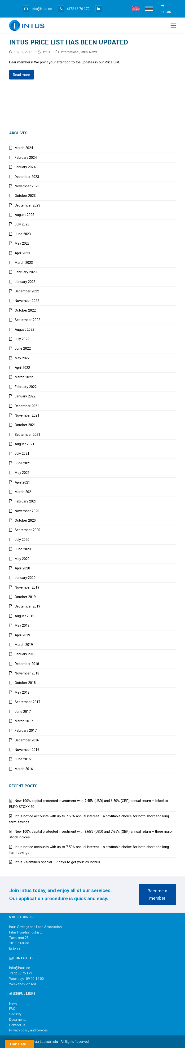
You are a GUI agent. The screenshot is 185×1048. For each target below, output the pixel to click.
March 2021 (24, 492)
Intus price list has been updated (68, 42)
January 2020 (25, 578)
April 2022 (22, 367)
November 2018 (27, 673)
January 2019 (25, 654)
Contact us (17, 1025)
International (70, 52)
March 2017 (24, 721)
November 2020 (27, 511)
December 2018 (27, 664)
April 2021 (22, 482)
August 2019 (24, 616)
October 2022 (25, 310)
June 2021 (23, 463)
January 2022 (25, 396)
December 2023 (27, 177)
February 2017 (26, 730)
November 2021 (27, 415)
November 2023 (27, 186)
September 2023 (27, 205)
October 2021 (25, 425)
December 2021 (27, 406)
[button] (173, 25)
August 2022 (24, 329)
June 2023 (23, 234)
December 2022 (27, 291)
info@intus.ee (37, 9)
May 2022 (22, 358)
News (93, 52)
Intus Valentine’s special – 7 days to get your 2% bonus (57, 862)
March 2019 (24, 645)
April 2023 (22, 253)
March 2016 (24, 769)
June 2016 (23, 759)
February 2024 (26, 157)
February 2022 (26, 387)
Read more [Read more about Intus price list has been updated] (21, 75)
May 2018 (22, 692)
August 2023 (24, 215)
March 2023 (24, 262)
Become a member (157, 894)
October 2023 (25, 196)
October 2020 (25, 520)
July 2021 (22, 453)
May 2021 (22, 473)
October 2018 (25, 683)
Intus (46, 52)
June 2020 (23, 549)
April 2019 (22, 635)
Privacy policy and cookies (28, 1030)
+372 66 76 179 (73, 9)
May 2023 (22, 243)
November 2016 (27, 750)
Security (15, 1014)
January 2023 (25, 282)
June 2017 (23, 711)
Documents (17, 1020)
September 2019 (27, 606)
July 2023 (22, 224)
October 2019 (25, 597)
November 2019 (27, 587)
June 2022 (23, 348)
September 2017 (27, 702)
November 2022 (27, 301)
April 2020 (22, 568)
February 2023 (26, 272)
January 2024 (25, 167)
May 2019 (22, 625)
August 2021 (24, 444)
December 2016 (27, 740)
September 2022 (27, 320)
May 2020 (22, 559)
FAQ (12, 1009)
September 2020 (27, 530)
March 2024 (24, 148)
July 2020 (22, 539)
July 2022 (22, 339)
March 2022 (24, 377)
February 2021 (26, 501)
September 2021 (27, 434)
